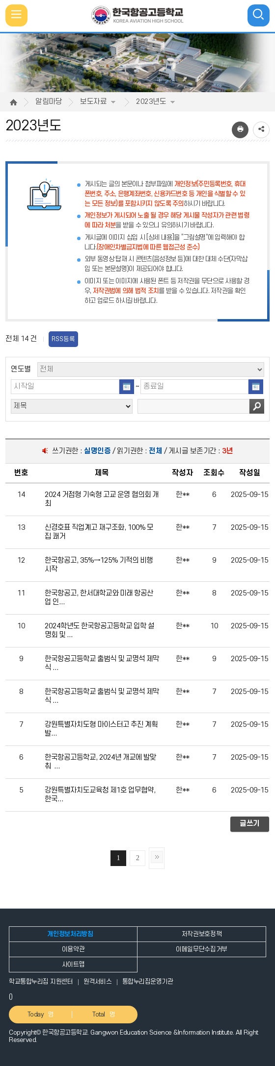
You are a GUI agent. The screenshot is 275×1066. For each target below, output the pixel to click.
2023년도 (155, 102)
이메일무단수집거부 (201, 949)
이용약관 (73, 949)
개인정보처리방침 (70, 934)
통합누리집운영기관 (147, 981)
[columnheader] (21, 473)
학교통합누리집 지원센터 (41, 981)
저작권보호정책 (202, 934)
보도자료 (97, 102)
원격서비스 (97, 981)
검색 (256, 406)
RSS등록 (63, 339)
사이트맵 (73, 964)
